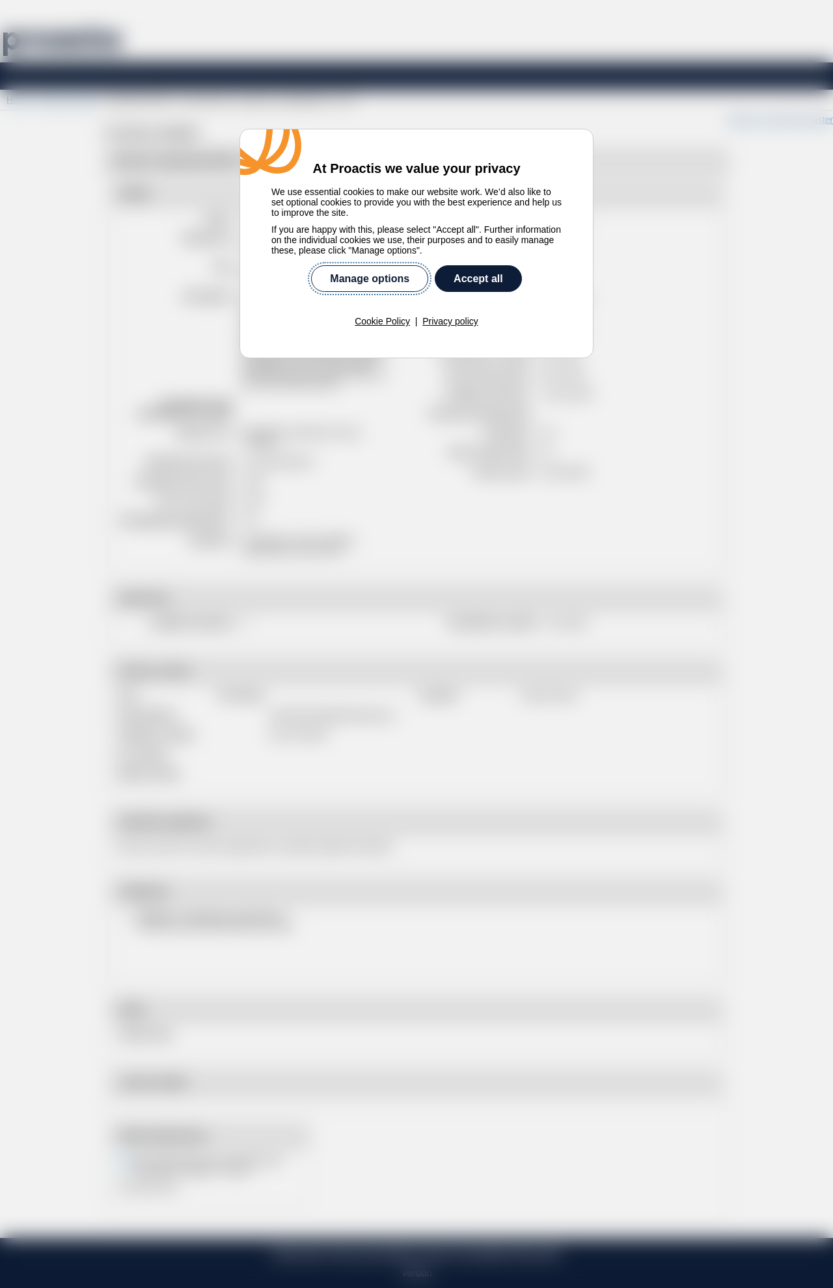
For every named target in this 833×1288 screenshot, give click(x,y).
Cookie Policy (382, 321)
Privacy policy (450, 321)
